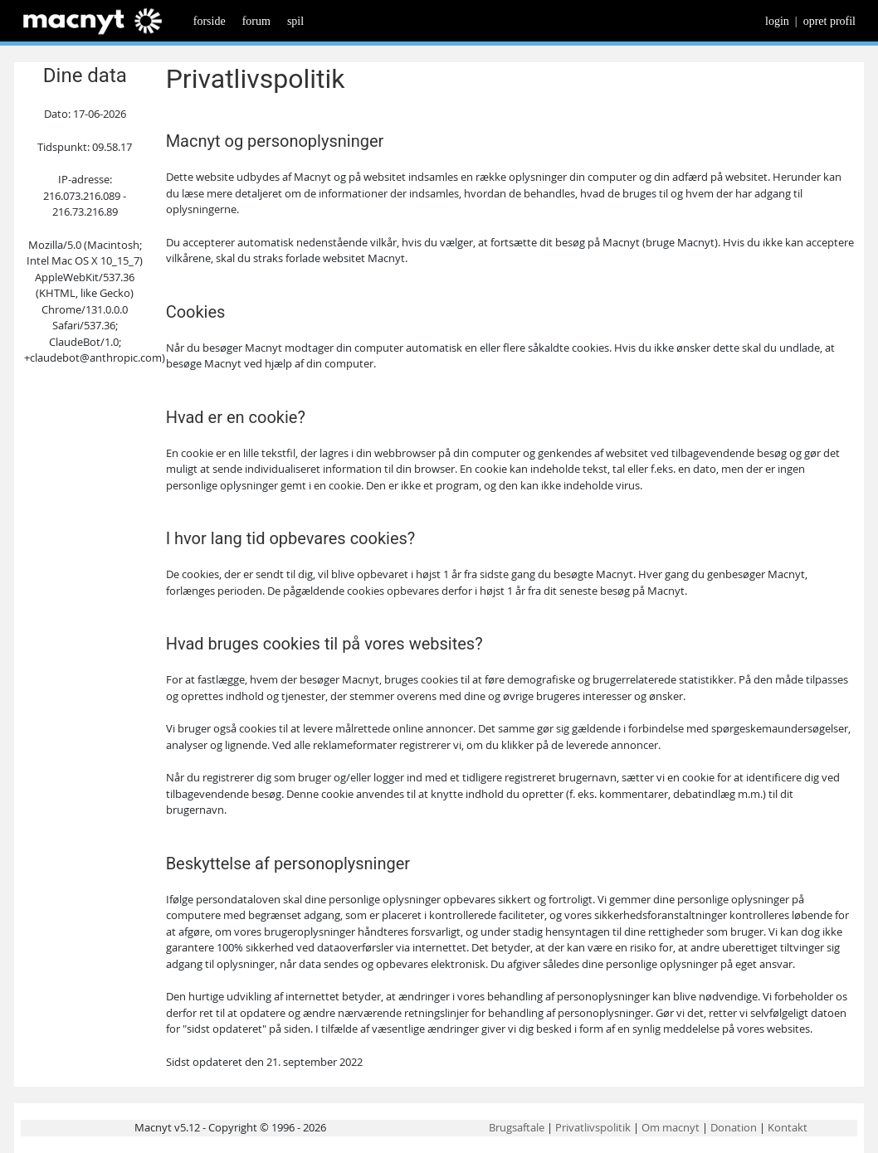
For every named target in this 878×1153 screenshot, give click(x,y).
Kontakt (787, 1127)
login (777, 21)
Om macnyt (670, 1127)
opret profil (829, 21)
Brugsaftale (516, 1127)
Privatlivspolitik (593, 1127)
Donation (733, 1127)
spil (295, 21)
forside (209, 21)
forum (256, 21)
